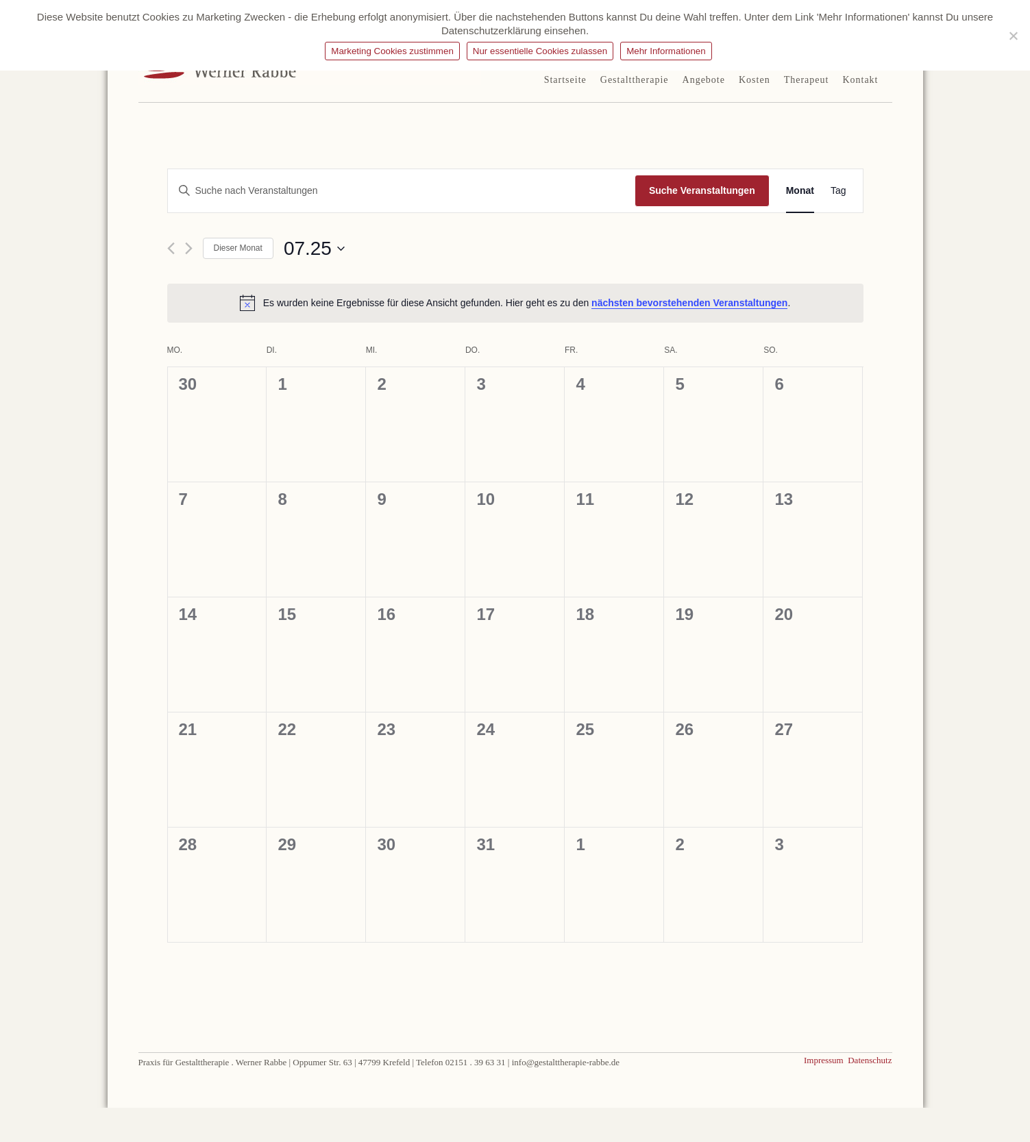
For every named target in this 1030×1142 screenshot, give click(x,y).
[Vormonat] (171, 248)
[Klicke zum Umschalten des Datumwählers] (314, 248)
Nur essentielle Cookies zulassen (540, 51)
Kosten (754, 80)
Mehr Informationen (666, 51)
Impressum (826, 1060)
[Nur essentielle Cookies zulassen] (1013, 35)
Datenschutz (870, 1060)
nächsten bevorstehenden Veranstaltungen (689, 302)
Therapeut (806, 80)
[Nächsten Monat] (189, 248)
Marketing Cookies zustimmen (392, 51)
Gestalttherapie (634, 80)
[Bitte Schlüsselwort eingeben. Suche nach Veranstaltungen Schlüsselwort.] (401, 190)
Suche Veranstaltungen (702, 190)
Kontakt (860, 80)
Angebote (704, 80)
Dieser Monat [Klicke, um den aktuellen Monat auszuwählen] (238, 248)
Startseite (565, 80)
